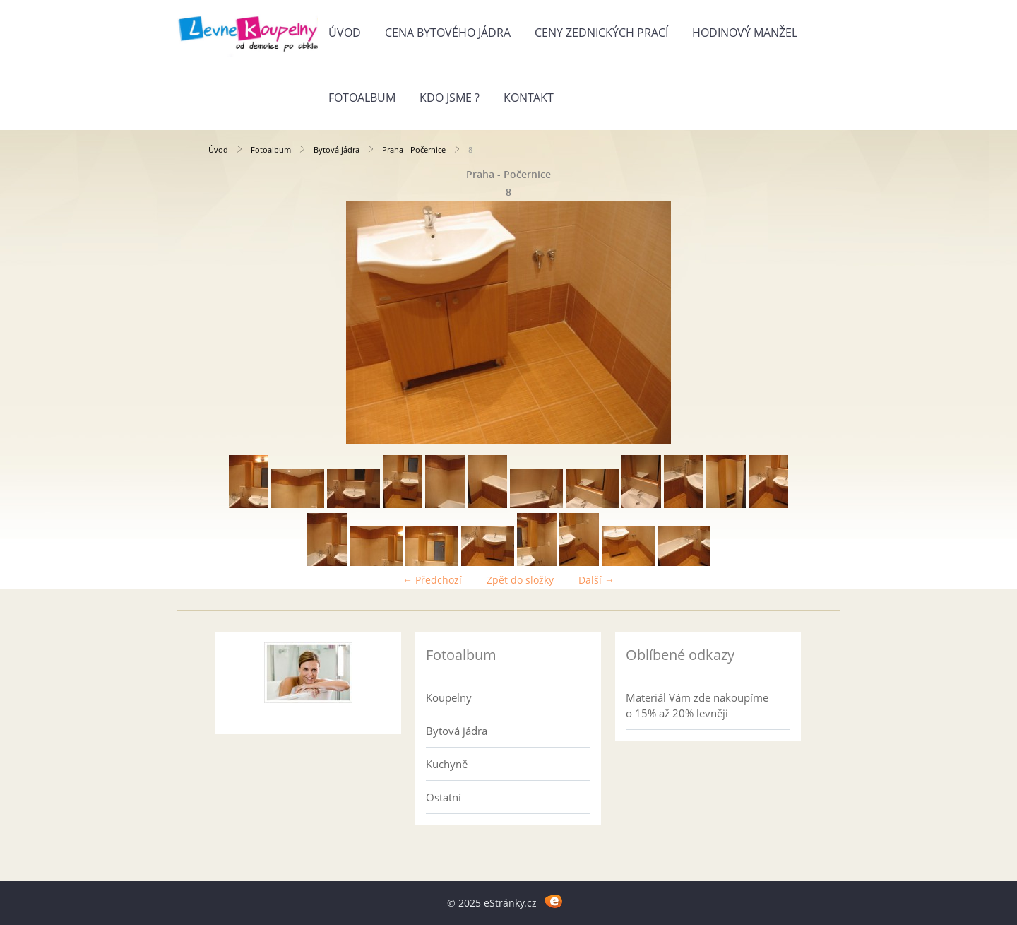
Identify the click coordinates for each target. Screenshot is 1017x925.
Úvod (344, 32)
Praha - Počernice (414, 149)
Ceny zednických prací (601, 32)
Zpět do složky (520, 580)
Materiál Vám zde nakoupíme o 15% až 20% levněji (697, 705)
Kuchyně (447, 764)
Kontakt (529, 97)
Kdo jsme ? (450, 97)
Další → (596, 580)
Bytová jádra (336, 149)
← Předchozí (432, 580)
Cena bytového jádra (448, 32)
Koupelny (449, 697)
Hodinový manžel (744, 32)
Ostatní (443, 797)
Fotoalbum (362, 97)
